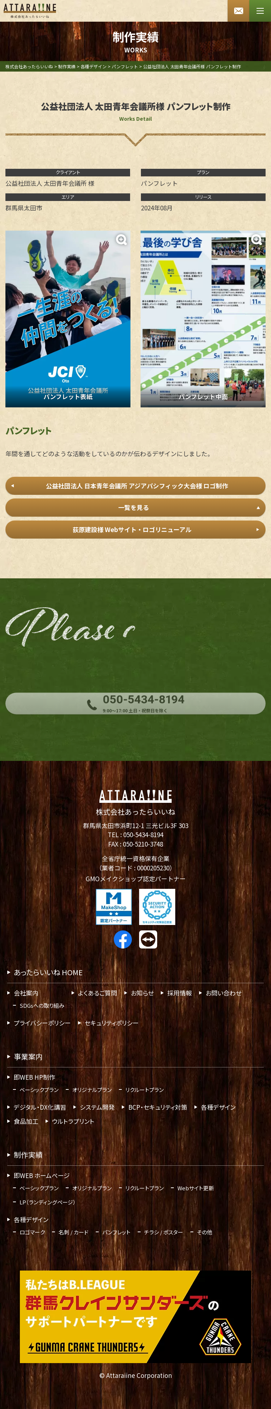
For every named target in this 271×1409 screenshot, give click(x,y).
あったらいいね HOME (48, 972)
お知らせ (142, 992)
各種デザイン (218, 1107)
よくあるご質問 (97, 992)
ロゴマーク (32, 1232)
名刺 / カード (74, 1232)
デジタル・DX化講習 (40, 1107)
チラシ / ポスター (163, 1232)
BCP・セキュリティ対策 (157, 1107)
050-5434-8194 (143, 834)
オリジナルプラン (92, 1089)
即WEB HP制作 (34, 1077)
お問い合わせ (223, 992)
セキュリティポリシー (112, 1022)
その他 (204, 1232)
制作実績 (28, 1154)
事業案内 (28, 1056)
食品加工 (26, 1121)
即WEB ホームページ (42, 1175)
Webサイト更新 (195, 1188)
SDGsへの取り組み (42, 1005)
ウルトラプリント (73, 1121)
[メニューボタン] (260, 11)
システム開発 (97, 1107)
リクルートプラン (144, 1089)
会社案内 (26, 992)
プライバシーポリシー (42, 1022)
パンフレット (116, 1232)
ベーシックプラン (39, 1089)
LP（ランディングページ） (48, 1202)
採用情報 (179, 992)
